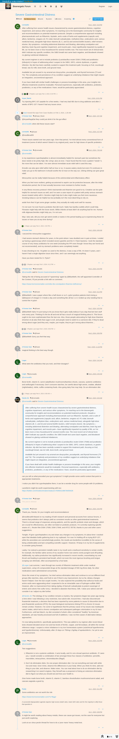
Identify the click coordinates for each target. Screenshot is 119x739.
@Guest (33, 132)
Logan (24, 360)
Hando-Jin (25, 398)
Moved (19, 19)
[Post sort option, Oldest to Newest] (90, 19)
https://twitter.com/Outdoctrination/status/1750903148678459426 (47, 491)
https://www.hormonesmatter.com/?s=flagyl (39, 697)
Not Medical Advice (29, 19)
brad (25, 113)
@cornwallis (37, 150)
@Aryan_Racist (38, 116)
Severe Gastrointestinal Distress (50, 272)
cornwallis (25, 25)
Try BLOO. (28, 1)
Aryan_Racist (26, 98)
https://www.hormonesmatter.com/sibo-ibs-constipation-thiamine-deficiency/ (52, 284)
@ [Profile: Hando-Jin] (27, 596)
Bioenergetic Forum (22, 6)
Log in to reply (98, 19)
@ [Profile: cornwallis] (27, 124)
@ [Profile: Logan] (25, 565)
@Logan (36, 498)
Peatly (24, 689)
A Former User (27, 116)
